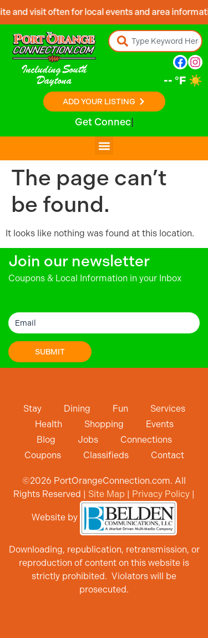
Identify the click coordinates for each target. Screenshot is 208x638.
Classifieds (106, 455)
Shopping (104, 424)
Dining (77, 408)
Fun (120, 408)
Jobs (88, 439)
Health (48, 424)
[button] (104, 145)
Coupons (42, 455)
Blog (46, 439)
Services (167, 408)
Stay (32, 408)
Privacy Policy (161, 494)
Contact (167, 455)
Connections (146, 439)
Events (160, 424)
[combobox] (155, 41)
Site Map (106, 494)
